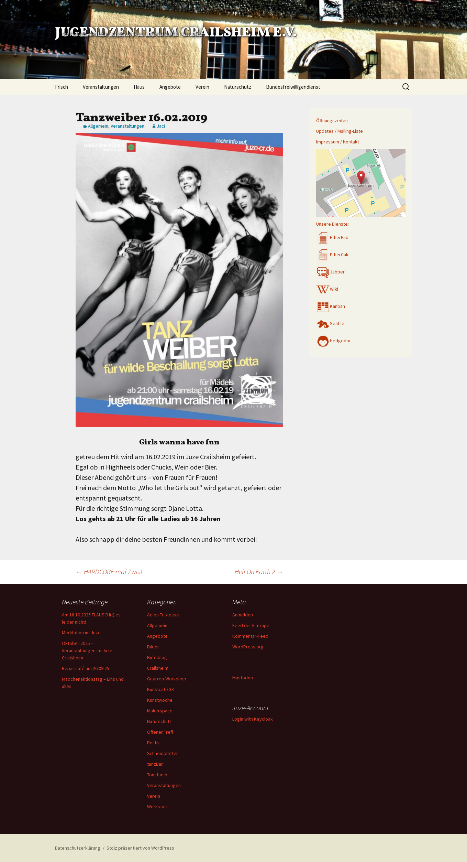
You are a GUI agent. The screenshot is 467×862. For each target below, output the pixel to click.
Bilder (153, 647)
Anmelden (242, 615)
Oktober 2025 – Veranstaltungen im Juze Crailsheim (87, 650)
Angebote (170, 87)
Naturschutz (237, 87)
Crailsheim (157, 668)
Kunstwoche (160, 700)
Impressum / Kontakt (337, 142)
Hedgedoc (334, 340)
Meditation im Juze (81, 632)
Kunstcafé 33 (160, 689)
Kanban (330, 306)
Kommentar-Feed (250, 636)
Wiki (327, 289)
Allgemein (98, 126)
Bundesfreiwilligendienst (293, 87)
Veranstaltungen (101, 87)
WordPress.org (248, 647)
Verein (202, 87)
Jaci (161, 126)
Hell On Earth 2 (259, 571)
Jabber (330, 272)
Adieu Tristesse (163, 615)
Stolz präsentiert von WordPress (140, 848)
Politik (153, 743)
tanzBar (155, 764)
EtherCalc (332, 254)
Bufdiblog (157, 657)
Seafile (330, 323)
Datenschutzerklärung (77, 848)
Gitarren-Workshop (166, 679)
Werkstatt (157, 807)
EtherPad (332, 237)
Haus (139, 87)
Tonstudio (157, 775)
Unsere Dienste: (332, 224)
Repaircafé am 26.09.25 (85, 668)
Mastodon (242, 678)
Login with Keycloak (252, 719)
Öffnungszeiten (332, 120)
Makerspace (160, 711)
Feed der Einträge (250, 625)
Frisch (61, 87)
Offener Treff (160, 732)
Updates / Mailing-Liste (339, 131)
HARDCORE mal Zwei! (109, 571)
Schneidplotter (162, 753)
